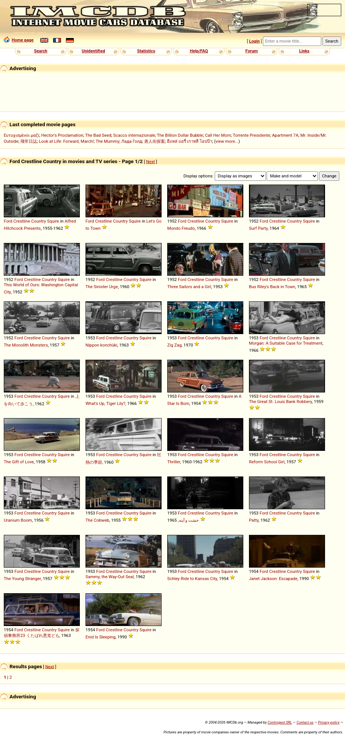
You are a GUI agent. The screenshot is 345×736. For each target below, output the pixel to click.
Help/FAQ (199, 50)
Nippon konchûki (101, 345)
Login (254, 41)
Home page (19, 40)
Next (150, 161)
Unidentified (93, 50)
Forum (252, 50)
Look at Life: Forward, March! (66, 141)
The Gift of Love (19, 461)
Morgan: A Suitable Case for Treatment (285, 343)
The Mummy (107, 141)
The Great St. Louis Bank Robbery (280, 401)
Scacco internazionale (134, 135)
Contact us (304, 722)
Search (40, 50)
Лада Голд (131, 141)
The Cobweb (97, 520)
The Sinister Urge (101, 286)
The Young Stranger (22, 578)
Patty (253, 520)
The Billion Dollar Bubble (180, 135)
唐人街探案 (154, 141)
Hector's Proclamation (62, 135)
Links (304, 50)
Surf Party (258, 228)
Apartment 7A (285, 135)
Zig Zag (174, 345)
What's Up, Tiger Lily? (105, 403)
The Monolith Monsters (26, 345)
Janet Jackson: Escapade (273, 578)
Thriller (173, 461)
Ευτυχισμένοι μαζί (21, 135)
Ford (8, 221)
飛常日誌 (28, 141)
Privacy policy (328, 722)
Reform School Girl (266, 461)
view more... (226, 141)
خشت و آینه (189, 520)
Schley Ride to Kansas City (192, 578)
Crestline (22, 221)
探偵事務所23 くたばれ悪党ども (41, 632)
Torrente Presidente (251, 135)
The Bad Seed (98, 135)
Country (38, 221)
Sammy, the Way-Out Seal (109, 576)
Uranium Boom (18, 520)
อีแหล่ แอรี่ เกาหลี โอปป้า (189, 141)
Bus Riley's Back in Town (272, 286)
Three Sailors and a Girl (189, 286)
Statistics (146, 50)
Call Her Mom (218, 135)
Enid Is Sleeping (100, 637)
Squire (53, 221)
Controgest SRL (279, 722)
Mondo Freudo (181, 228)
